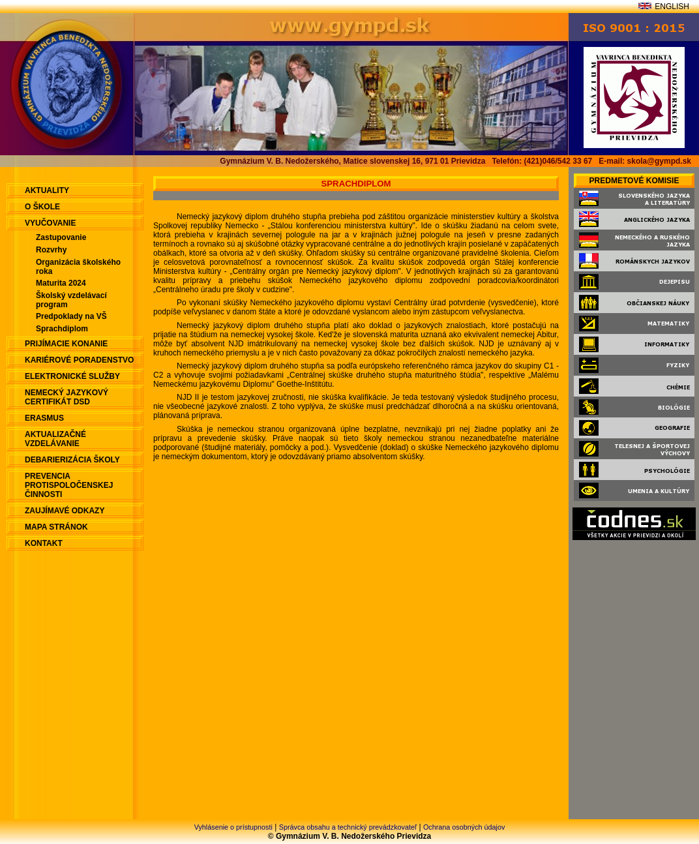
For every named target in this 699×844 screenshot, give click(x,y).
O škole (42, 206)
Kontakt (44, 543)
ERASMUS (44, 418)
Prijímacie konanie (66, 343)
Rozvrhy (51, 249)
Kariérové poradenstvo (79, 360)
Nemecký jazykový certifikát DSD (66, 397)
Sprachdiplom (62, 328)
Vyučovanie (50, 223)
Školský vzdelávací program (71, 300)
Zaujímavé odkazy (64, 510)
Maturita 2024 (61, 283)
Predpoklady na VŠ (71, 316)
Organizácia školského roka (78, 267)
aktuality (47, 190)
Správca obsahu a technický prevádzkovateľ (348, 827)
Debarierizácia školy (72, 459)
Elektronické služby (72, 376)
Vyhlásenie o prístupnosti (233, 827)
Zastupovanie (61, 237)
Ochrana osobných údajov (464, 827)
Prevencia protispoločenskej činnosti (69, 485)
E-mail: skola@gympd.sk (645, 161)
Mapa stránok (56, 527)
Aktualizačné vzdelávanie (55, 439)
